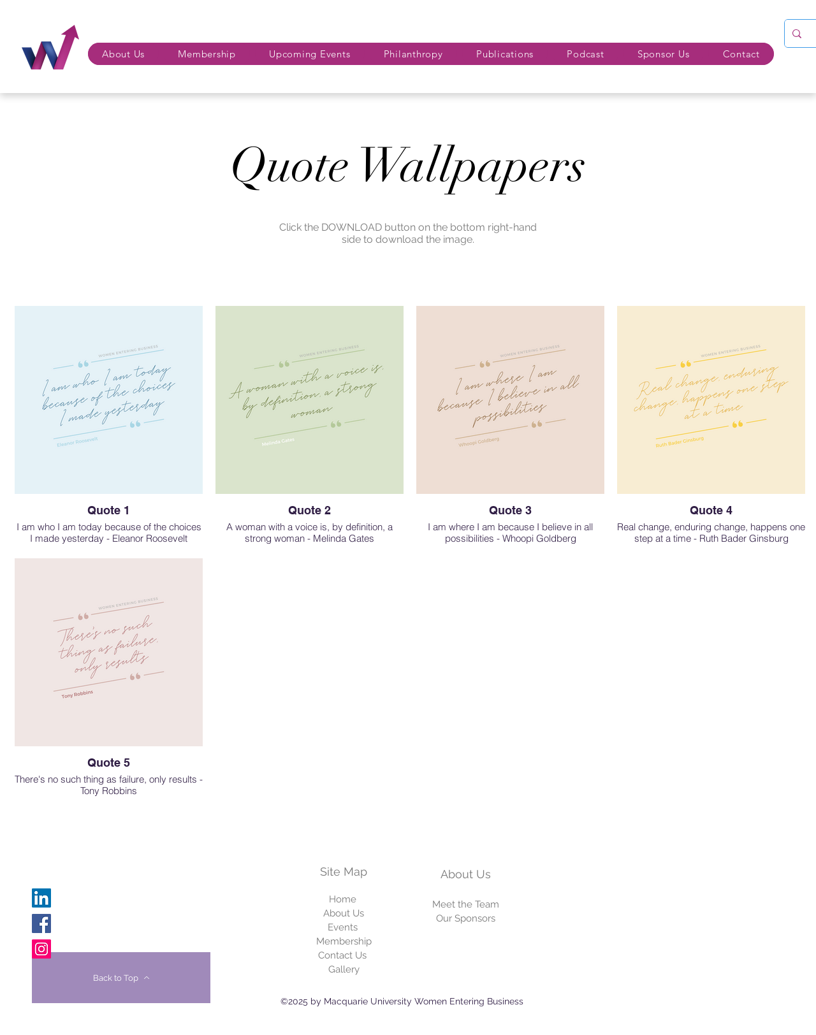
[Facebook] (41, 923)
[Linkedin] (41, 898)
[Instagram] (41, 949)
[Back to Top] (121, 977)
